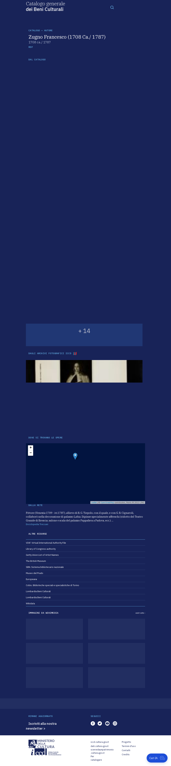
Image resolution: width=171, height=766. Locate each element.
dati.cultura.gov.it (99, 746)
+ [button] (31, 448)
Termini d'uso (129, 746)
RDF (30, 47)
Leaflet (94, 502)
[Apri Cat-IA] (157, 758)
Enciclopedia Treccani (37, 524)
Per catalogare (96, 758)
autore (48, 30)
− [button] (31, 453)
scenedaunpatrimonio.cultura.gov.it (102, 751)
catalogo (34, 30)
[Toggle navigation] (112, 7)
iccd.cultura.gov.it (100, 742)
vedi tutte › (140, 613)
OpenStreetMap (107, 502)
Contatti (126, 750)
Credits (126, 754)
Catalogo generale (45, 6)
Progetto (126, 742)
